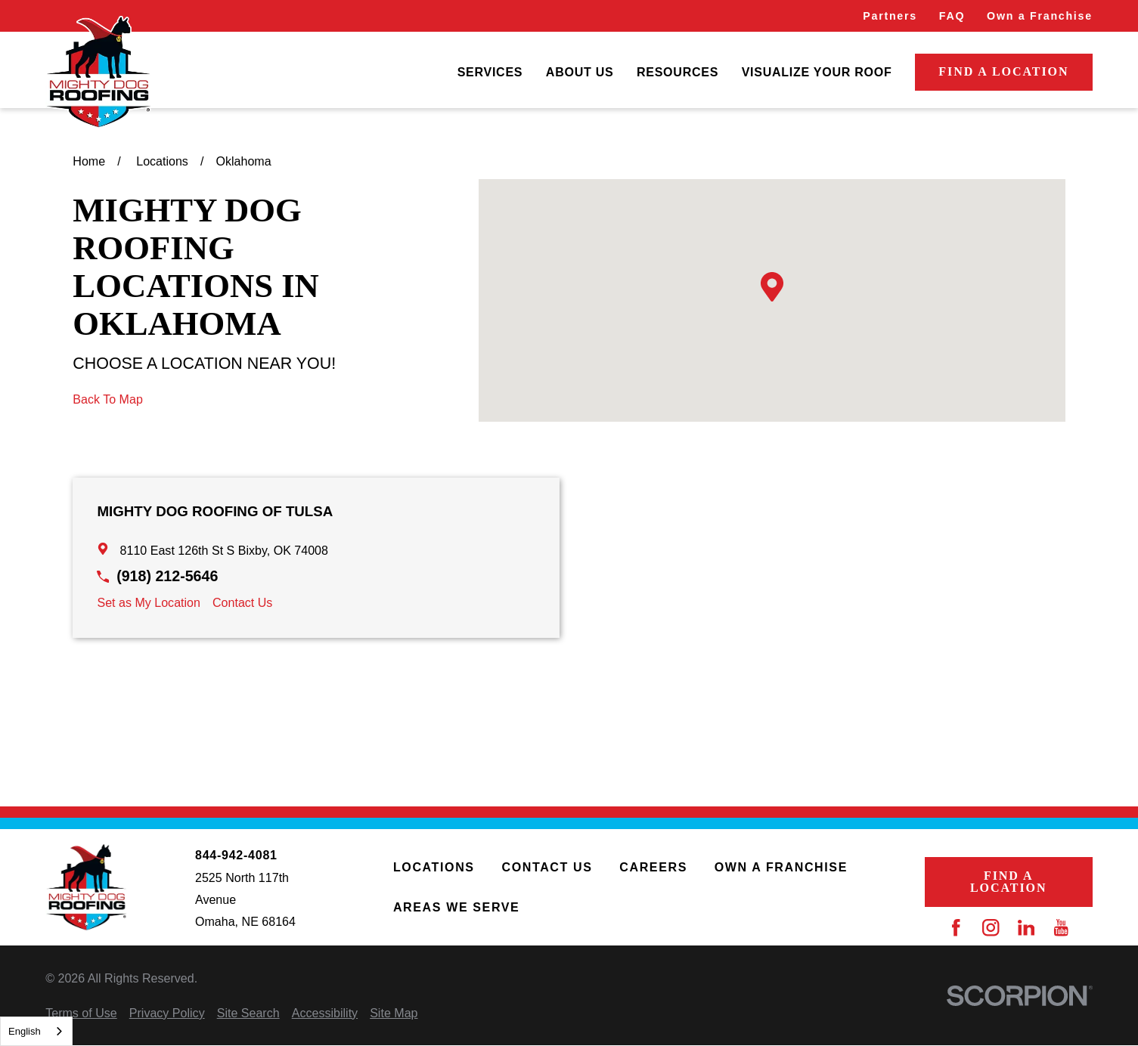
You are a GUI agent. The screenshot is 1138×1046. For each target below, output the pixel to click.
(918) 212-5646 (167, 576)
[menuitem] (490, 72)
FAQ (952, 16)
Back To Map (107, 399)
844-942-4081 (236, 855)
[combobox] (36, 1031)
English (24, 1031)
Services (490, 72)
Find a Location (1003, 71)
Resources (677, 72)
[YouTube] (1061, 927)
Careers (653, 867)
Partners (890, 16)
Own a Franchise (1040, 16)
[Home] (98, 72)
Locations (434, 867)
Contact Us (242, 602)
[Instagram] (990, 927)
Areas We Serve (456, 907)
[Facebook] (955, 927)
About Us (580, 72)
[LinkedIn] (1026, 927)
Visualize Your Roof (817, 72)
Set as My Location (148, 602)
